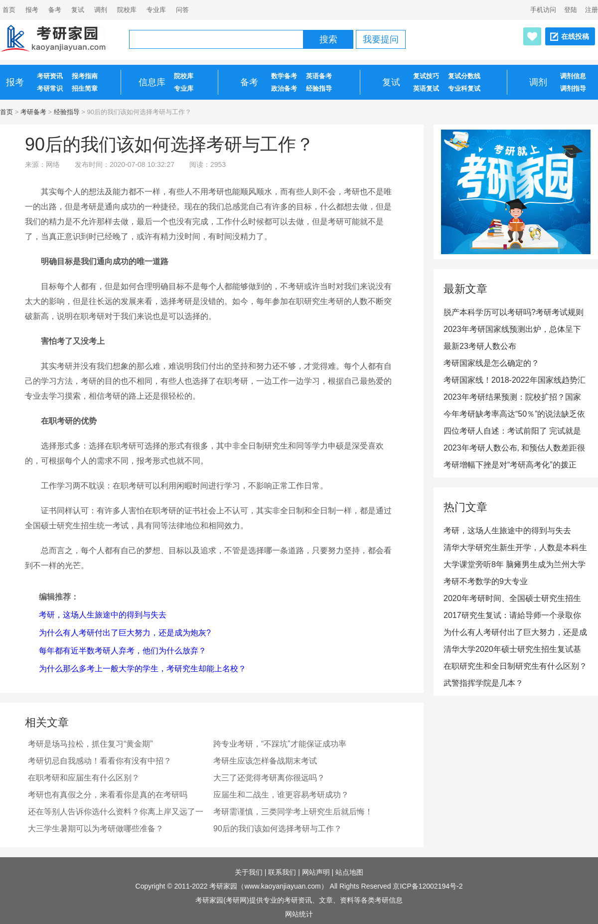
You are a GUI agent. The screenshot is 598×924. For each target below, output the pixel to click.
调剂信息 (573, 76)
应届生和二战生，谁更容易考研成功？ (281, 794)
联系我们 (282, 872)
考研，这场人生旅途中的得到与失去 (102, 615)
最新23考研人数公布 (480, 346)
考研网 (236, 900)
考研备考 (33, 112)
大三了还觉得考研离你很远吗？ (269, 777)
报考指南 (85, 76)
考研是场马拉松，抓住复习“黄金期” (90, 744)
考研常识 (50, 88)
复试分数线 (464, 76)
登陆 (570, 9)
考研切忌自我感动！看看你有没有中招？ (99, 761)
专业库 (156, 9)
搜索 (328, 39)
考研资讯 (50, 76)
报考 (31, 9)
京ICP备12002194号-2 (427, 886)
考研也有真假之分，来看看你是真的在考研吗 (107, 794)
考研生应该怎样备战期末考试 (265, 761)
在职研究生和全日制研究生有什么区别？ (515, 666)
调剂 (100, 9)
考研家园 (223, 886)
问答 (182, 9)
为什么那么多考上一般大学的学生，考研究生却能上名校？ (142, 668)
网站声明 (316, 872)
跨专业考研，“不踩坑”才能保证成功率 (279, 744)
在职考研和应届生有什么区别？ (84, 777)
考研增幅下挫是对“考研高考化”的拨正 (510, 465)
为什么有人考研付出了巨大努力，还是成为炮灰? (125, 632)
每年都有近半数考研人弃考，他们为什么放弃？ (122, 650)
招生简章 (85, 88)
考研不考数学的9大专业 (486, 581)
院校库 (127, 9)
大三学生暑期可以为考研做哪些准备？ (95, 828)
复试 (77, 9)
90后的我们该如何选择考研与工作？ (277, 828)
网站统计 (299, 914)
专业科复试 (464, 88)
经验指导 (319, 88)
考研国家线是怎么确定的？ (491, 363)
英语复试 (426, 88)
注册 (591, 9)
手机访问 (543, 9)
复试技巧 (426, 76)
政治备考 (284, 88)
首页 (6, 112)
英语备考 (319, 76)
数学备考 (284, 76)
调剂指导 (573, 88)
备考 (54, 9)
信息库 (152, 82)
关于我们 (249, 872)
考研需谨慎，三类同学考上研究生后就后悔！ (293, 811)
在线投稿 (575, 36)
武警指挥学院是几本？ (483, 683)
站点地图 (349, 872)
